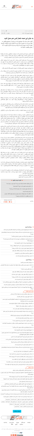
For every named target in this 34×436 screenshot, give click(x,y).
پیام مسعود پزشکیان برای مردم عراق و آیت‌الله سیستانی (21, 294)
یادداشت (5, 422)
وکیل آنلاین (31, 401)
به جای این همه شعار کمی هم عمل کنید (18, 38)
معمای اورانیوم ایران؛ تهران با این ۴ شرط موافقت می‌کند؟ (21, 245)
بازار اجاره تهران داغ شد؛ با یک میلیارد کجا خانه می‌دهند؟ (20, 189)
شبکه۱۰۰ (28, 422)
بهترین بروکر (17, 404)
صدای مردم (11, 422)
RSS (12, 424)
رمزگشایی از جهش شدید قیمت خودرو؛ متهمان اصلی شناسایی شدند (19, 339)
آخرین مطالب (28, 291)
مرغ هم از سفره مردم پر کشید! (26, 262)
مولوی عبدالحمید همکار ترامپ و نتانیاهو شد (23, 253)
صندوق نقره (8, 399)
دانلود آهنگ (8, 401)
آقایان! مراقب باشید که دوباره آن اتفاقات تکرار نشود (22, 250)
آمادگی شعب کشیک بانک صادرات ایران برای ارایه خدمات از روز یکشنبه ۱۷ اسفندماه (16, 394)
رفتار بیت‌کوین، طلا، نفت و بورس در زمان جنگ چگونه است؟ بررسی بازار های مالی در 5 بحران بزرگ (17, 386)
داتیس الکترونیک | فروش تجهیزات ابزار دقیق (25, 399)
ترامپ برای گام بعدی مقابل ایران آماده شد (24, 256)
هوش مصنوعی (25, 401)
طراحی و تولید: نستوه (17, 432)
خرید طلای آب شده (29, 404)
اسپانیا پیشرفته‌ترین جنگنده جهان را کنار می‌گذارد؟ (22, 327)
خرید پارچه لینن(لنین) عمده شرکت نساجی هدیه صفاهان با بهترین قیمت (17, 396)
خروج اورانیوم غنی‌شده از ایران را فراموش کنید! (23, 243)
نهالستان (3, 401)
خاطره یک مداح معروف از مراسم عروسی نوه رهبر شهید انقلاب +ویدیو (18, 194)
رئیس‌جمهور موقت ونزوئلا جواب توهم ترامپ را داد (22, 308)
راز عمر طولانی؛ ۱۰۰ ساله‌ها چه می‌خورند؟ (23, 196)
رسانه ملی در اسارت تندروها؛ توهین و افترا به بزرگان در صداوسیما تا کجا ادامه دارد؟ (17, 324)
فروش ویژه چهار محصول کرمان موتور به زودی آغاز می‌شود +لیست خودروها (18, 379)
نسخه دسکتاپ (17, 411)
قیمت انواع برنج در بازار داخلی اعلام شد (24, 296)
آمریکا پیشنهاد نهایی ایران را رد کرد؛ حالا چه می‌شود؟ (22, 248)
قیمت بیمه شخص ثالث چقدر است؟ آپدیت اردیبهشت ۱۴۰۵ (20, 376)
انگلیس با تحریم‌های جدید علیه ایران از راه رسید (23, 351)
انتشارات (21, 424)
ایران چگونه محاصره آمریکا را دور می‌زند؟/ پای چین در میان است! (18, 183)
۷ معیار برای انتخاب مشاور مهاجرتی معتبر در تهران (22, 370)
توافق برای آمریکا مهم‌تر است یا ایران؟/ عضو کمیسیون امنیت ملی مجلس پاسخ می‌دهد (17, 287)
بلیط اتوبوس (16, 406)
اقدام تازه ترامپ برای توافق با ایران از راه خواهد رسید (22, 359)
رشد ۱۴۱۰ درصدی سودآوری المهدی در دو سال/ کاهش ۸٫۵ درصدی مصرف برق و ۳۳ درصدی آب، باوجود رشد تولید (17, 390)
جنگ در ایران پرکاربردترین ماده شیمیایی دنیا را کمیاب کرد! (21, 354)
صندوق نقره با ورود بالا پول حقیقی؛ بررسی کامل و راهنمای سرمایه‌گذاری (18, 384)
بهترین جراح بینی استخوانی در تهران (26, 406)
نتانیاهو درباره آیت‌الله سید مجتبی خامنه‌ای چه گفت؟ (22, 236)
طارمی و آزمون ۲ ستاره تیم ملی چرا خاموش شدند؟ (22, 320)
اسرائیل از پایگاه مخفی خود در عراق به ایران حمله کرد (22, 274)
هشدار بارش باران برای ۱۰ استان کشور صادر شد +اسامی (21, 337)
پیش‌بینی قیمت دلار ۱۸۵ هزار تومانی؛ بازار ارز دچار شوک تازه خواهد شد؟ (18, 364)
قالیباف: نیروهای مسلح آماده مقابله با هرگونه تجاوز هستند (20, 303)
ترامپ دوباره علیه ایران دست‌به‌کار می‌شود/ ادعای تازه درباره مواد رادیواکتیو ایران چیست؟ (17, 348)
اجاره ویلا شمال (13, 399)
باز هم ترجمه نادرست (27, 191)
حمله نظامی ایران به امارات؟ (26, 269)
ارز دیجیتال (11, 404)
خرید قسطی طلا (14, 401)
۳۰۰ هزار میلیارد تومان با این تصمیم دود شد (23, 279)
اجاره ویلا (19, 401)
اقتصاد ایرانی (22, 404)
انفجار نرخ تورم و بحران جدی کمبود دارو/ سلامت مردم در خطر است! (19, 362)
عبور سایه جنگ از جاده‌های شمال (25, 381)
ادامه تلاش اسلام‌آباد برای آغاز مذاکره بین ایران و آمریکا (21, 342)
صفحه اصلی (30, 31)
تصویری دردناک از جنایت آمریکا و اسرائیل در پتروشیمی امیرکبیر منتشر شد (18, 284)
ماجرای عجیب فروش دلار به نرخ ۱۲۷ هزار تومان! (22, 186)
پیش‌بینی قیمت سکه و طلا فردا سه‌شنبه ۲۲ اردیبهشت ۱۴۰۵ (20, 356)
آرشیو (16, 424)
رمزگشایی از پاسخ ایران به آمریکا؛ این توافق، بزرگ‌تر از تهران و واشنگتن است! (17, 282)
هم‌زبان (17, 422)
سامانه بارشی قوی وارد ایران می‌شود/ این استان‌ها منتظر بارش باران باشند (18, 229)
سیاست (26, 31)
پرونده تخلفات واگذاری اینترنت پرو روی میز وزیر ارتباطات (21, 315)
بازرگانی (29, 367)
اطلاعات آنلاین (17, 6)
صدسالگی (23, 422)
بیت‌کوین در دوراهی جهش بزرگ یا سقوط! (24, 306)
